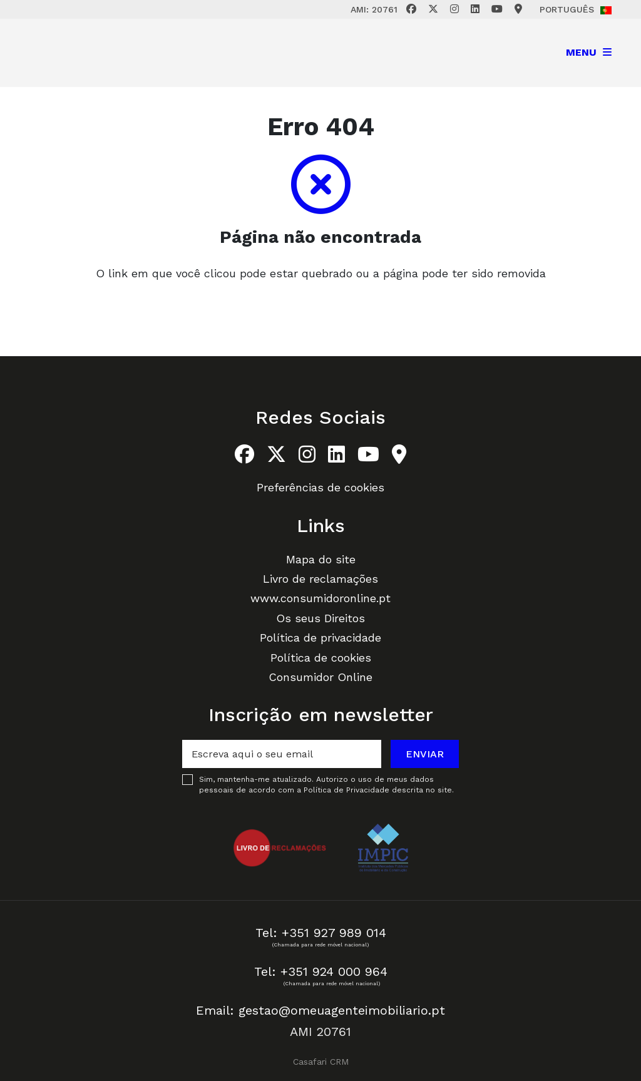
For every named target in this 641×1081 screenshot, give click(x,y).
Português (576, 9)
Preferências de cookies (320, 487)
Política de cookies (320, 657)
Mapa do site (321, 559)
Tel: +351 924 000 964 (320, 971)
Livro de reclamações (320, 578)
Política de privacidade (320, 637)
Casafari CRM (321, 1062)
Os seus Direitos (320, 618)
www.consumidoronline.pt (320, 598)
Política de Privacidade (348, 790)
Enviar (425, 754)
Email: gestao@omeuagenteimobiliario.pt (320, 1010)
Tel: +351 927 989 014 (320, 932)
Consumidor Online (320, 677)
